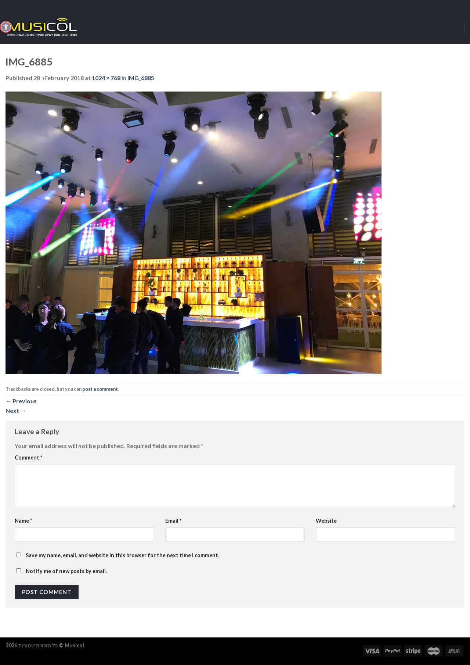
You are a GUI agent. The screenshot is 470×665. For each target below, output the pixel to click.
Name (23, 521)
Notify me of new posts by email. (66, 571)
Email (173, 521)
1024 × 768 (106, 77)
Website (326, 521)
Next (16, 410)
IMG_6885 (140, 77)
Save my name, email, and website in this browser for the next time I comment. (122, 555)
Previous (21, 400)
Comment (28, 457)
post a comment (100, 389)
